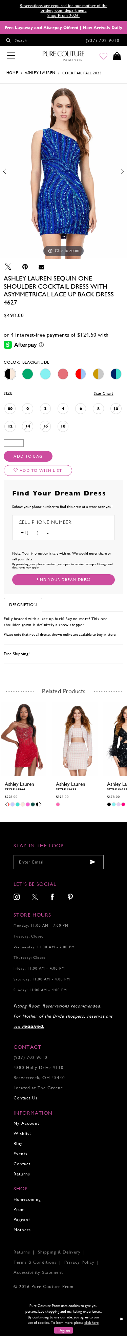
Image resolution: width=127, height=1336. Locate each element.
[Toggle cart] (117, 56)
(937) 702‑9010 (30, 1057)
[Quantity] (14, 443)
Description (23, 604)
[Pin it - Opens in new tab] (25, 266)
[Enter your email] (59, 862)
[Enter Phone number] (48, 533)
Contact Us (26, 1097)
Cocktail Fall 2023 (82, 73)
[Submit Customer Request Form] (63, 579)
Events (20, 1153)
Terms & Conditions (35, 1262)
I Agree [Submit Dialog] (63, 1330)
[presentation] (23, 739)
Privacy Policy (79, 1262)
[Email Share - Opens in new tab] (41, 266)
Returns (22, 1173)
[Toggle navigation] (11, 56)
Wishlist (22, 1133)
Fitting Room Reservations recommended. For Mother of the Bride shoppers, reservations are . (63, 1016)
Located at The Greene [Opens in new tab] (38, 1087)
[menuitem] (16, 897)
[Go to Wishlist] (103, 56)
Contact (22, 1163)
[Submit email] (93, 862)
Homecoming (27, 1199)
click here (91, 1322)
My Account (26, 1123)
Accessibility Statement (38, 1272)
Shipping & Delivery (59, 1252)
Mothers (22, 1229)
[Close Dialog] (121, 1319)
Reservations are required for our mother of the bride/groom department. (63, 8)
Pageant (22, 1219)
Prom (19, 1209)
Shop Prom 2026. (63, 15)
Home (12, 73)
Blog (18, 1143)
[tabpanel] (63, 171)
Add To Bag (28, 456)
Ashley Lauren (40, 73)
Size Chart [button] (103, 393)
